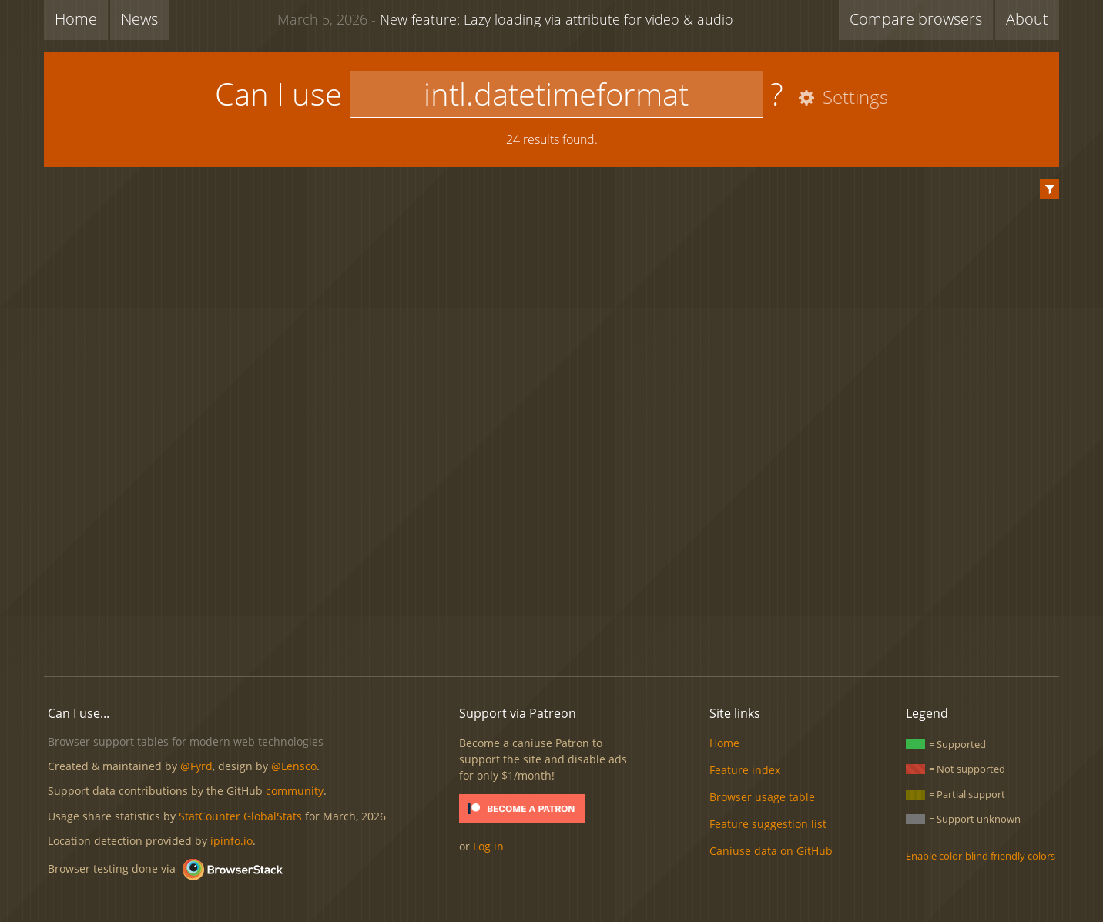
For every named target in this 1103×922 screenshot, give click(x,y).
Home (76, 18)
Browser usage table (762, 797)
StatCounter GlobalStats (240, 816)
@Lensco (294, 766)
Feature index (744, 770)
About (1027, 18)
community (295, 790)
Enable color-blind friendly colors (980, 856)
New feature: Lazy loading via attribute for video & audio (505, 18)
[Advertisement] (551, 611)
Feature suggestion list (767, 823)
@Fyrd (196, 766)
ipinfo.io (231, 840)
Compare (916, 18)
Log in (488, 846)
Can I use (278, 93)
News (139, 18)
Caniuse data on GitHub (771, 850)
